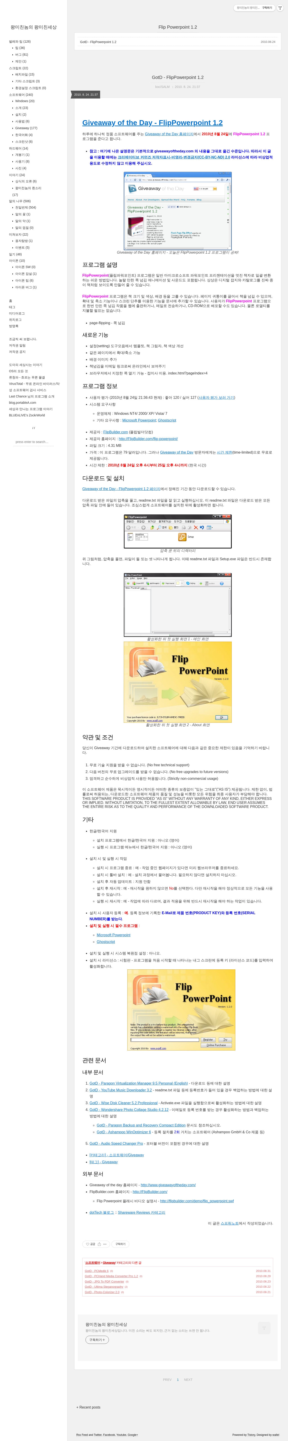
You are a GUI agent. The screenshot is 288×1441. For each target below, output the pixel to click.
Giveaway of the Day (177, 452)
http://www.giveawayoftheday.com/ (168, 1185)
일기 (15, 254)
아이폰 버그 (25, 287)
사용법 (21, 121)
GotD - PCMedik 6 (96, 1271)
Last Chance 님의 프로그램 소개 (31, 396)
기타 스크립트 (27, 81)
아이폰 (17, 260)
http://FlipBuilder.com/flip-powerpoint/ (148, 439)
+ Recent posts (88, 1407)
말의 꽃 (22, 214)
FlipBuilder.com (115, 432)
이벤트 (21, 247)
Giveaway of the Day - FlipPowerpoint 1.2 (152, 123)
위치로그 (15, 319)
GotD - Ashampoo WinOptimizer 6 (124, 1132)
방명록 (13, 326)
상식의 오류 (25, 181)
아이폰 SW (24, 267)
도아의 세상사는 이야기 (25, 365)
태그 (12, 307)
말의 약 (22, 221)
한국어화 (23, 135)
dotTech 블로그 (102, 1212)
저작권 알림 (17, 345)
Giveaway (25, 128)
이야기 (17, 175)
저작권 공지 (17, 351)
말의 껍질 (24, 227)
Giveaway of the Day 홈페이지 (169, 134)
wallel (275, 1434)
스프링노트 (230, 1223)
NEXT (187, 1379)
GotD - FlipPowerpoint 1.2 (98, 42)
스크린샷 (23, 141)
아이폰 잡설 (25, 273)
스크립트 (18, 68)
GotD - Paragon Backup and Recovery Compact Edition (141, 1125)
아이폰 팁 (24, 280)
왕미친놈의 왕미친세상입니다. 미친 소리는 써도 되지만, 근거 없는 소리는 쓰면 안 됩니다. (148, 1330)
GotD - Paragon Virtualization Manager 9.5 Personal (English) (139, 1083)
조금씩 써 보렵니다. (23, 339)
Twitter (98, 1434)
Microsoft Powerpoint (139, 420)
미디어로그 (17, 313)
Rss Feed (82, 1434)
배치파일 (24, 74)
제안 (20, 61)
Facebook (109, 1434)
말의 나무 (20, 201)
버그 (21, 54)
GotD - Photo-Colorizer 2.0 (102, 1292)
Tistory (251, 1434)
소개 (21, 108)
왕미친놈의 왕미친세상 (34, 27)
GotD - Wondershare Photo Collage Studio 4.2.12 (129, 1110)
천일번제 (25, 207)
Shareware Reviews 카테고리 (141, 1212)
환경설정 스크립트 (30, 88)
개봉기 (21, 154)
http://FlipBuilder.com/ (150, 1192)
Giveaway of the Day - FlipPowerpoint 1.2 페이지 (121, 489)
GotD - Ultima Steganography (104, 1286)
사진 (20, 168)
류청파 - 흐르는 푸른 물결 (27, 377)
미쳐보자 (18, 234)
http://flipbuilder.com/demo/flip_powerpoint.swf (197, 1201)
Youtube (121, 1434)
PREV (166, 1379)
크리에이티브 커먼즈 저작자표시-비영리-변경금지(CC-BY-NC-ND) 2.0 (174, 157)
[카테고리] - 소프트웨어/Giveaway (117, 1155)
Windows (24, 101)
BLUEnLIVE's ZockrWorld (27, 415)
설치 (20, 114)
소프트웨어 (21, 94)
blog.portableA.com (22, 402)
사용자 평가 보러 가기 (216, 397)
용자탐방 (23, 241)
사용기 (21, 161)
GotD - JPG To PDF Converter (104, 1281)
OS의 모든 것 (18, 371)
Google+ (133, 1434)
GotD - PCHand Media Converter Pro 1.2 (111, 1276)
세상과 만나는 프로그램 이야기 (31, 409)
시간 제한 (224, 452)
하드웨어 (18, 148)
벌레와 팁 (20, 41)
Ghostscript (167, 420)
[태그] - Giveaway (104, 1162)
